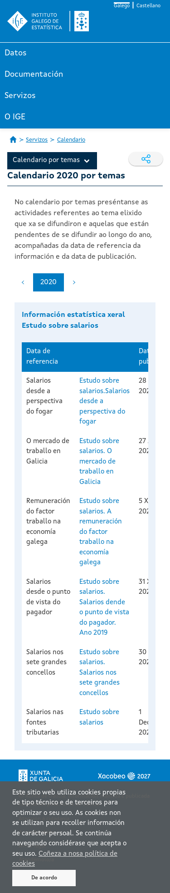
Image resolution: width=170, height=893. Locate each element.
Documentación (34, 74)
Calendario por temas (46, 160)
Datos (16, 53)
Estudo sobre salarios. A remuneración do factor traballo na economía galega (100, 532)
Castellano (148, 6)
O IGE (15, 117)
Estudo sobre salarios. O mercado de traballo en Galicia (99, 462)
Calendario (71, 140)
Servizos (20, 96)
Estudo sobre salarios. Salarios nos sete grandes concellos (99, 673)
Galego (122, 6)
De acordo (44, 878)
